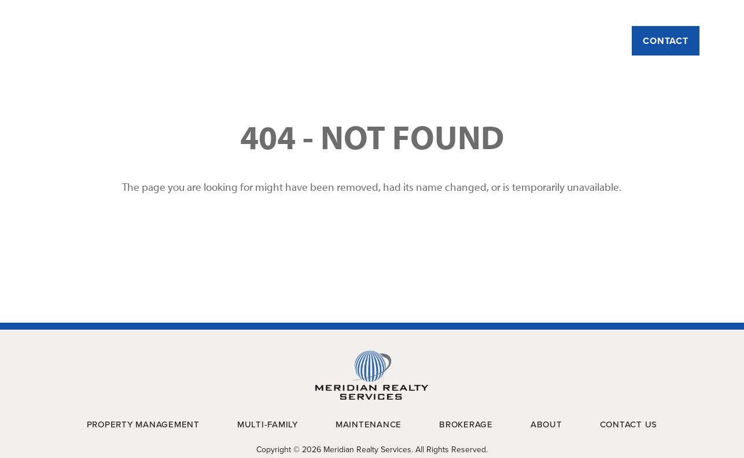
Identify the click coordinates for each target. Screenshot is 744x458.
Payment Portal (663, 12)
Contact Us (629, 424)
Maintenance (491, 40)
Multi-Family (407, 40)
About (202, 40)
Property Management (296, 40)
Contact (665, 40)
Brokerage (572, 40)
